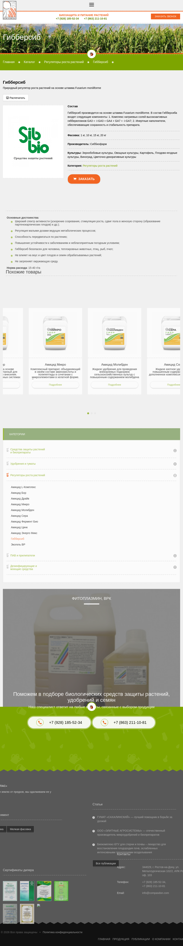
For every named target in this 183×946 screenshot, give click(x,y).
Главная (9, 62)
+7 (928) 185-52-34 (67, 18)
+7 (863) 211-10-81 (95, 18)
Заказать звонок (165, 16)
